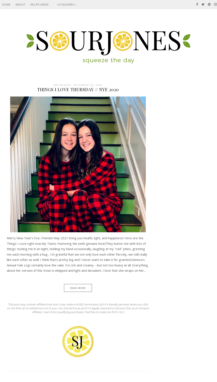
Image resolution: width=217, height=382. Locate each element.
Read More (78, 288)
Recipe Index (40, 4)
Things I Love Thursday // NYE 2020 (78, 89)
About (20, 4)
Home (6, 4)
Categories (67, 4)
